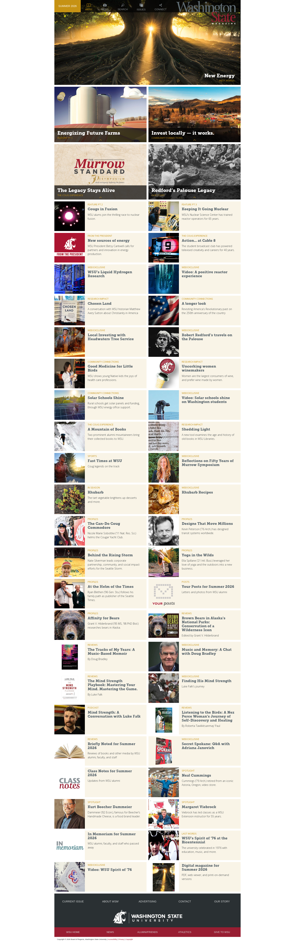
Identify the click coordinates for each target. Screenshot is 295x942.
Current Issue (73, 901)
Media (105, 7)
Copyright (129, 939)
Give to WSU (222, 932)
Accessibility (112, 939)
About (110, 901)
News (110, 932)
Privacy (121, 939)
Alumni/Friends (147, 932)
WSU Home (73, 932)
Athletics (184, 932)
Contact (185, 901)
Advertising (148, 901)
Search (123, 7)
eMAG (88, 7)
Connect (161, 7)
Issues (141, 7)
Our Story (222, 901)
